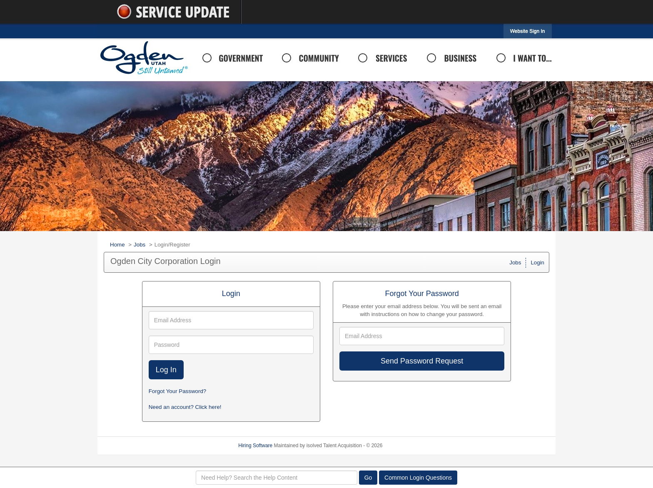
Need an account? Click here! (185, 407)
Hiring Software (255, 445)
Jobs (139, 245)
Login (537, 262)
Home (117, 245)
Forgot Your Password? (178, 391)
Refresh (406, 445)
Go (368, 477)
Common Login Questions (418, 477)
